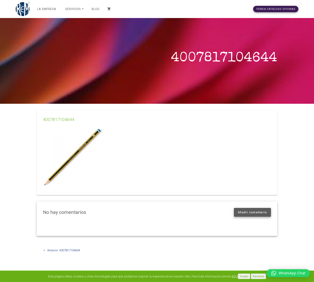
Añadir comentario (252, 212)
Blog (96, 9)
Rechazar (258, 276)
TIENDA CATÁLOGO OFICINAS (275, 8)
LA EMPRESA (46, 9)
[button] (288, 273)
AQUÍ (235, 276)
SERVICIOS (73, 9)
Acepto (244, 276)
